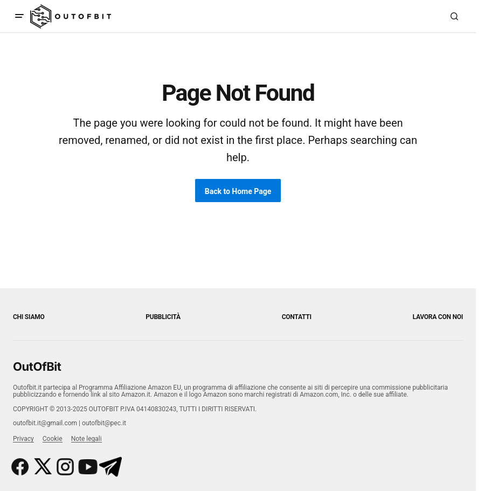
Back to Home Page (238, 191)
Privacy (23, 438)
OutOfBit (37, 366)
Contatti (297, 317)
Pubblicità (163, 317)
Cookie (53, 438)
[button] (19, 16)
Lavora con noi (438, 317)
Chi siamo (29, 317)
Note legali (86, 438)
